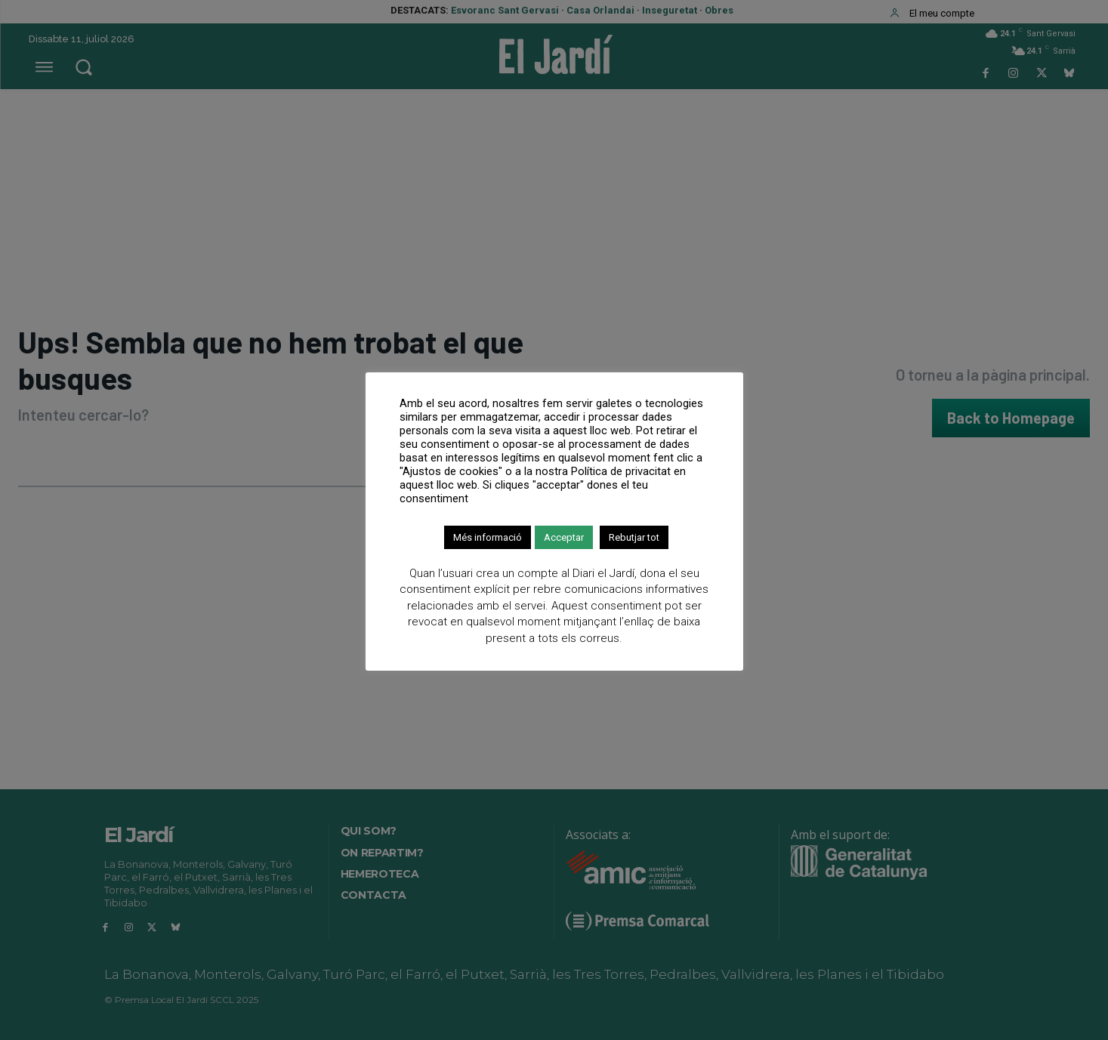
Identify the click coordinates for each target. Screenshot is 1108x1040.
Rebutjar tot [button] (634, 537)
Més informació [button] (487, 537)
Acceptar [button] (564, 537)
